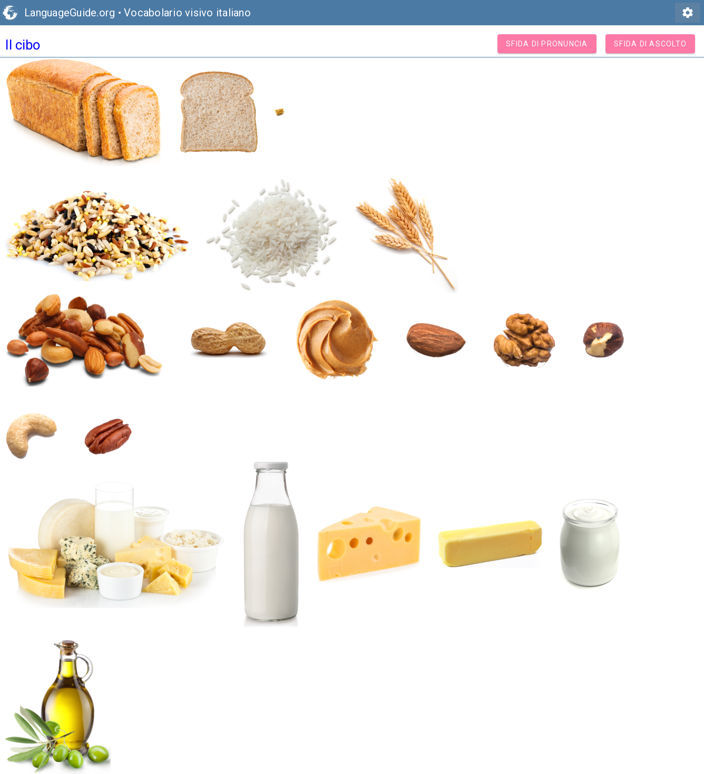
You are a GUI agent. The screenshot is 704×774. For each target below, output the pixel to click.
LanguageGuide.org (69, 12)
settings (687, 12)
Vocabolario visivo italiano (187, 12)
